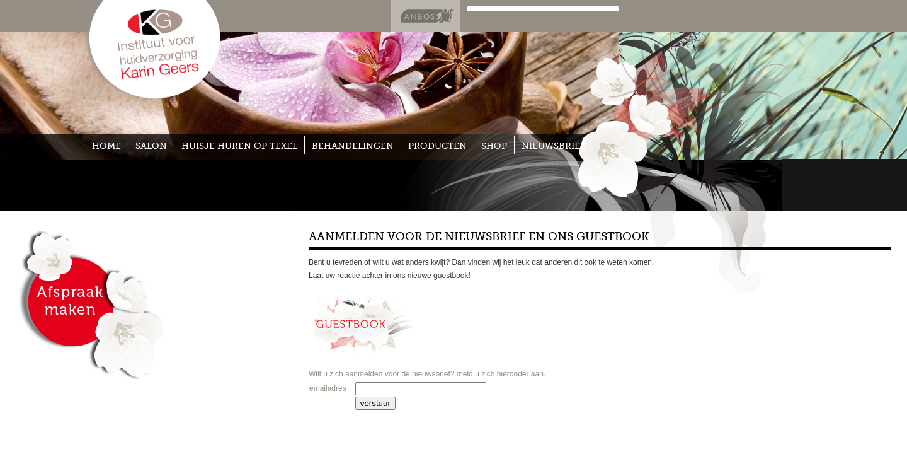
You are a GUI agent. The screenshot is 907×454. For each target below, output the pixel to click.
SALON (151, 146)
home (106, 146)
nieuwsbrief (553, 146)
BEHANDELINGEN (353, 146)
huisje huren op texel (239, 146)
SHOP (494, 146)
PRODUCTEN (437, 146)
